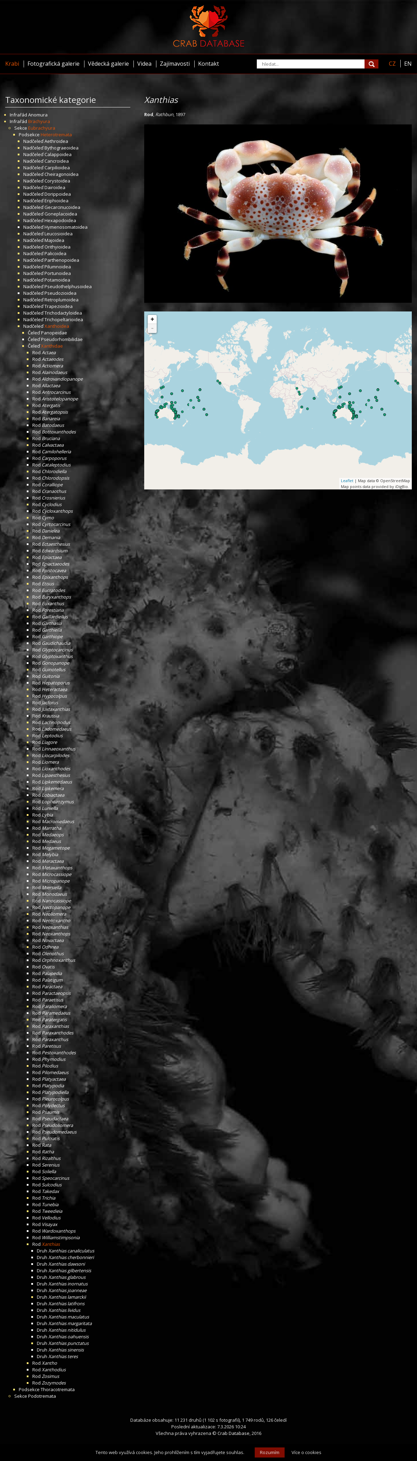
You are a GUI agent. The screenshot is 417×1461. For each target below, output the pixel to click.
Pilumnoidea (57, 266)
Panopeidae (54, 333)
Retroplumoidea (61, 300)
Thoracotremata (58, 1389)
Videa (144, 63)
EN (408, 63)
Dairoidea (54, 187)
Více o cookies (306, 1452)
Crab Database (234, 1433)
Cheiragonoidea (61, 174)
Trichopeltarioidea (63, 319)
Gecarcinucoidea (62, 207)
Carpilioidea (57, 167)
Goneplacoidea (60, 214)
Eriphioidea (56, 200)
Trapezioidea (58, 306)
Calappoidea (58, 154)
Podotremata (42, 1396)
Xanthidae (52, 346)
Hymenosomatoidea (66, 227)
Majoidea (54, 240)
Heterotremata (56, 134)
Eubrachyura (41, 128)
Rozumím (269, 1452)
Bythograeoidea (61, 148)
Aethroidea (56, 141)
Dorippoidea (57, 194)
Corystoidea (57, 181)
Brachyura (39, 121)
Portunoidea (57, 273)
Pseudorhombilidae (62, 339)
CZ (392, 63)
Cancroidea (56, 161)
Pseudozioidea (60, 293)
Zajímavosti (175, 63)
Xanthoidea (56, 326)
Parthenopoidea (61, 260)
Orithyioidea (57, 247)
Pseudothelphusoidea (68, 286)
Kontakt (208, 63)
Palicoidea (55, 253)
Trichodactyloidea (63, 313)
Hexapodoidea (60, 220)
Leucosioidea (58, 233)
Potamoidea (57, 280)
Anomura (38, 115)
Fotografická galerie (53, 63)
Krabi (12, 63)
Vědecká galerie (108, 63)
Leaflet (347, 480)
